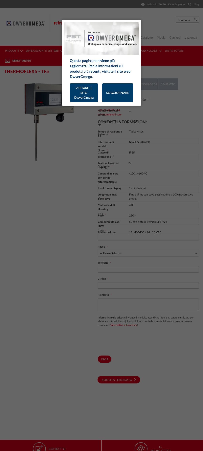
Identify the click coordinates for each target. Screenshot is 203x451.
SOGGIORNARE (117, 92)
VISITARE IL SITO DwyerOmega (84, 92)
